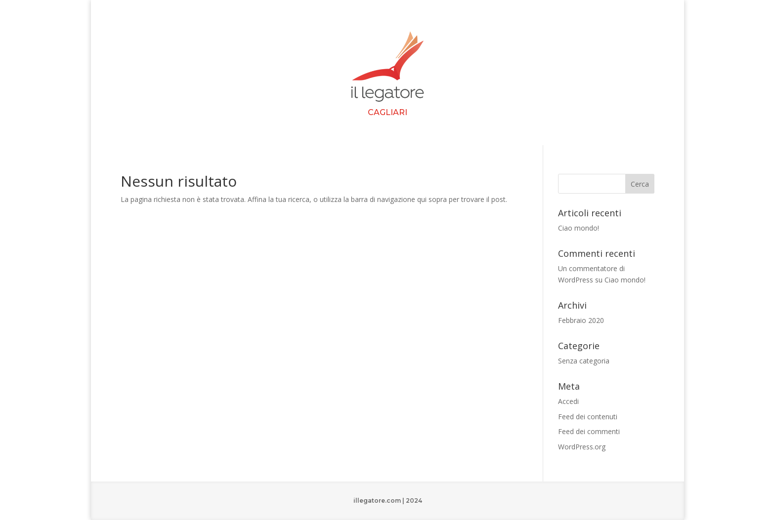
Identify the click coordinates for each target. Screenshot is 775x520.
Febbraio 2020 (581, 320)
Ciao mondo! (578, 228)
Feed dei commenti (589, 431)
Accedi (568, 401)
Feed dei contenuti (587, 416)
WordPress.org (581, 446)
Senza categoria (583, 360)
